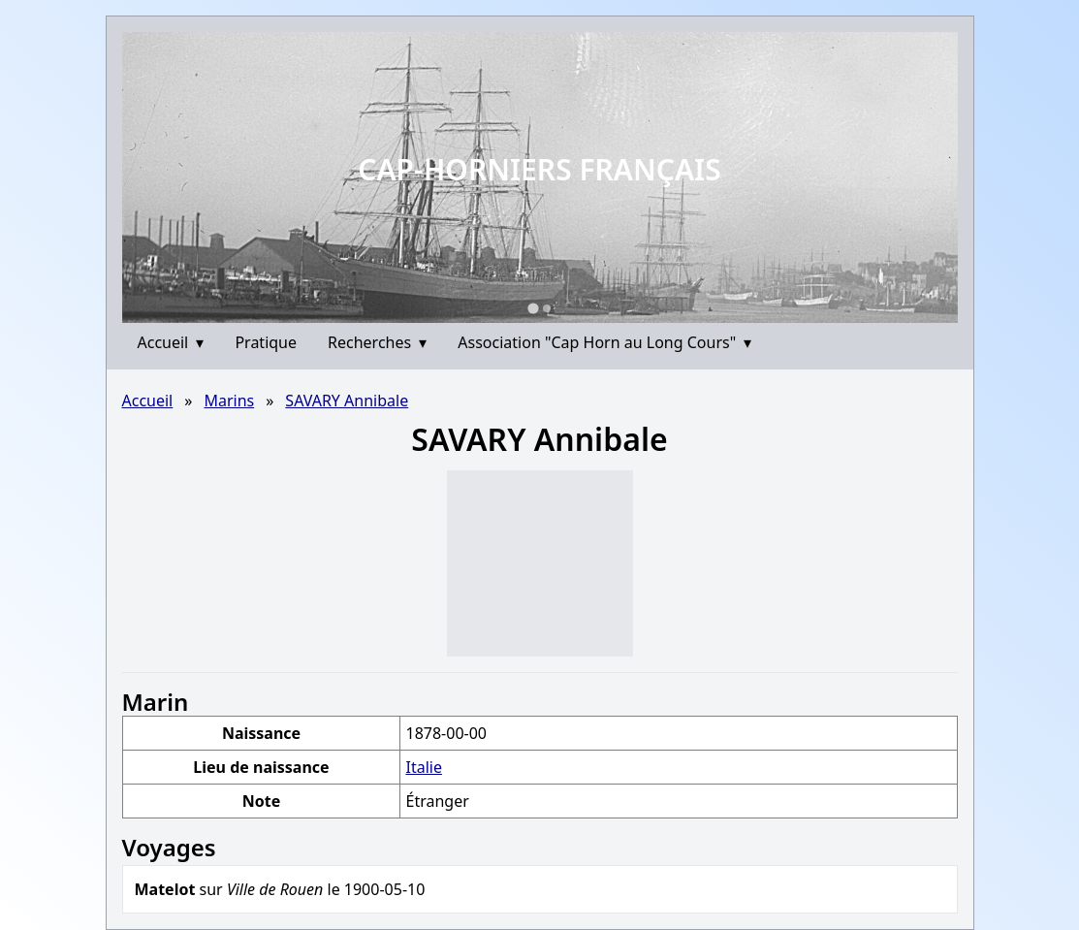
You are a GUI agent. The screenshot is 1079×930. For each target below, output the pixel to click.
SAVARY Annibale (346, 400)
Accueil (171, 342)
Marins (229, 400)
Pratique (266, 342)
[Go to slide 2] (547, 308)
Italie (423, 767)
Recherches (377, 342)
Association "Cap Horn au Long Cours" (604, 342)
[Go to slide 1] (532, 308)
